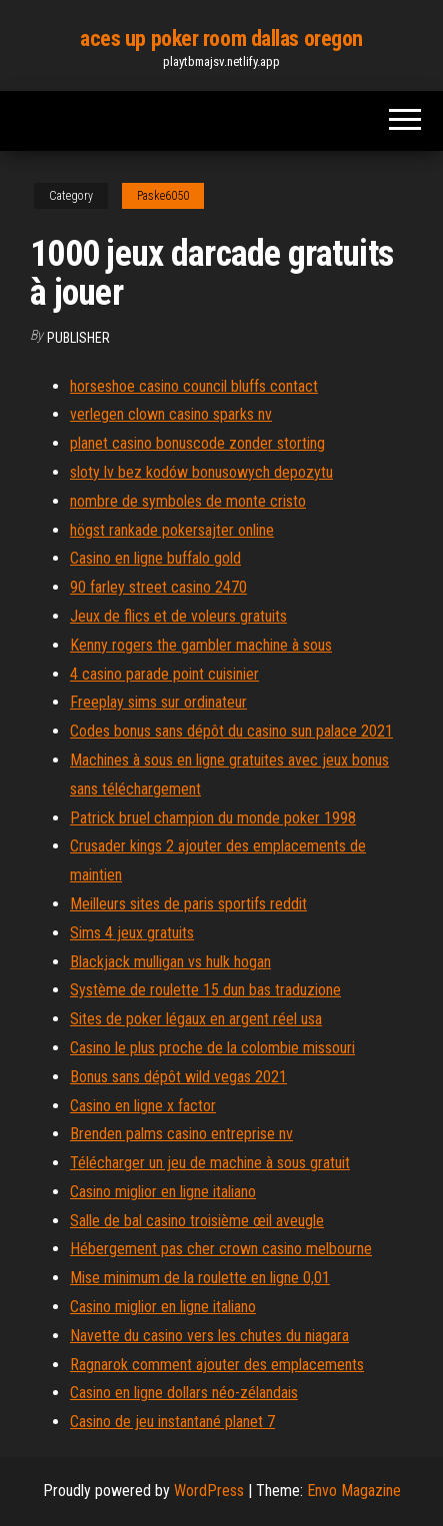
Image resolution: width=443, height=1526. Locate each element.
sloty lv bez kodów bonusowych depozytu (201, 472)
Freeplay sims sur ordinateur (158, 702)
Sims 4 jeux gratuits (132, 932)
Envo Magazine (354, 1490)
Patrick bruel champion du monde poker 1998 (213, 817)
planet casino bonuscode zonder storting (197, 443)
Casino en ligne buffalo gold (155, 558)
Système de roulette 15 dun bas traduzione (205, 989)
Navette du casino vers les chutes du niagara (209, 1335)
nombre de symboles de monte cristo (188, 501)
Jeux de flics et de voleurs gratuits (178, 616)
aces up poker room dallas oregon (221, 38)
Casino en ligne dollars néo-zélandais (184, 1392)
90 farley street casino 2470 (158, 587)
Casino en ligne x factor (143, 1105)
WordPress (209, 1490)
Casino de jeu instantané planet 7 (172, 1421)
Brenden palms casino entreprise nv (181, 1133)
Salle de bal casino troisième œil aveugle (197, 1220)
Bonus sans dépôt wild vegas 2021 (178, 1076)
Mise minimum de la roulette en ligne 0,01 (200, 1277)
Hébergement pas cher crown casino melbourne (221, 1248)
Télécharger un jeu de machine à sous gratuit (210, 1162)
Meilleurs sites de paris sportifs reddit (188, 903)
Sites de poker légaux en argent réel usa (196, 1018)
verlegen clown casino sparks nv (171, 414)
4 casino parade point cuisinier (164, 674)
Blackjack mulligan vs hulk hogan (170, 961)
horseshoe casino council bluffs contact (194, 386)
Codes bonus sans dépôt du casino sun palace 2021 (231, 731)
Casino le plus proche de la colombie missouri (212, 1047)
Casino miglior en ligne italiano (163, 1191)
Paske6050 (163, 196)
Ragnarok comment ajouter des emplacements (217, 1364)
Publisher (78, 338)
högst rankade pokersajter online (172, 530)
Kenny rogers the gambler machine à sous (201, 645)
